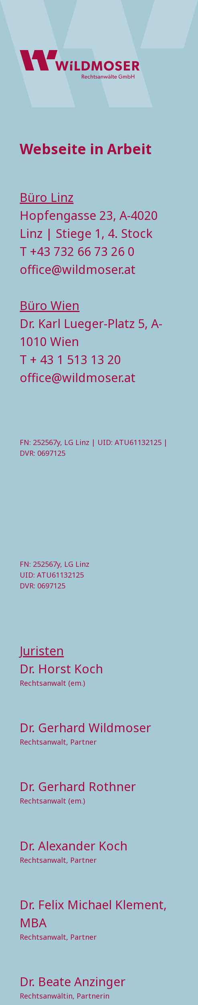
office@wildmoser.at (77, 269)
